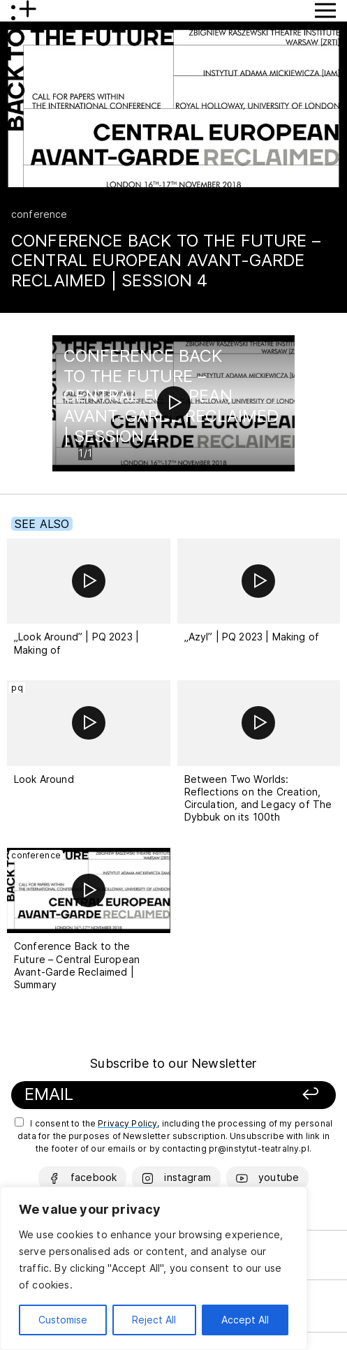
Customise (62, 1320)
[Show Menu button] (325, 10)
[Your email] (131, 1095)
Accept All (245, 1320)
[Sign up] (281, 1095)
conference (39, 214)
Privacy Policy (127, 1123)
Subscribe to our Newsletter (173, 1063)
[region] (153, 1268)
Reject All (154, 1320)
